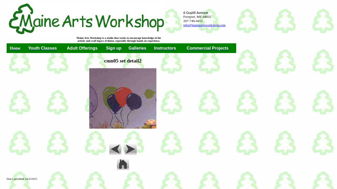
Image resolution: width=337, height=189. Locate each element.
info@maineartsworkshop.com (204, 25)
